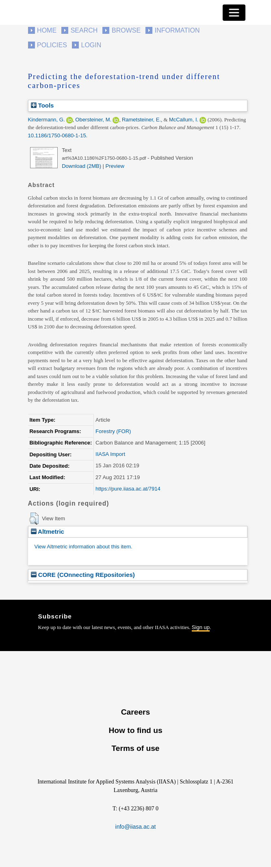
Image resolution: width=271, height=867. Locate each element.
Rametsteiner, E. (141, 120)
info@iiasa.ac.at (135, 826)
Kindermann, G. (46, 120)
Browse (126, 30)
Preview (115, 166)
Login (91, 45)
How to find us (135, 730)
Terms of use (135, 748)
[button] (34, 519)
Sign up (201, 627)
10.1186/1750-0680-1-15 (57, 135)
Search (84, 30)
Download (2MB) (81, 166)
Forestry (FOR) (113, 431)
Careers (135, 712)
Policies (52, 45)
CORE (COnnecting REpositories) (83, 574)
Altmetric (47, 531)
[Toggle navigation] (234, 12)
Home (46, 30)
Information (177, 30)
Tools (42, 105)
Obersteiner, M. (93, 120)
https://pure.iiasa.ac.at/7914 (127, 489)
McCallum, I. (183, 120)
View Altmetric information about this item (83, 547)
